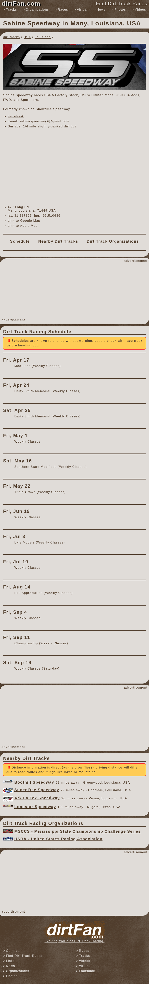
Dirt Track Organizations (113, 241)
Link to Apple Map (23, 225)
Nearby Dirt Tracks (58, 241)
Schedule (20, 241)
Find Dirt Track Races (121, 3)
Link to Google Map (24, 220)
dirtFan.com (21, 3)
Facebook (16, 116)
